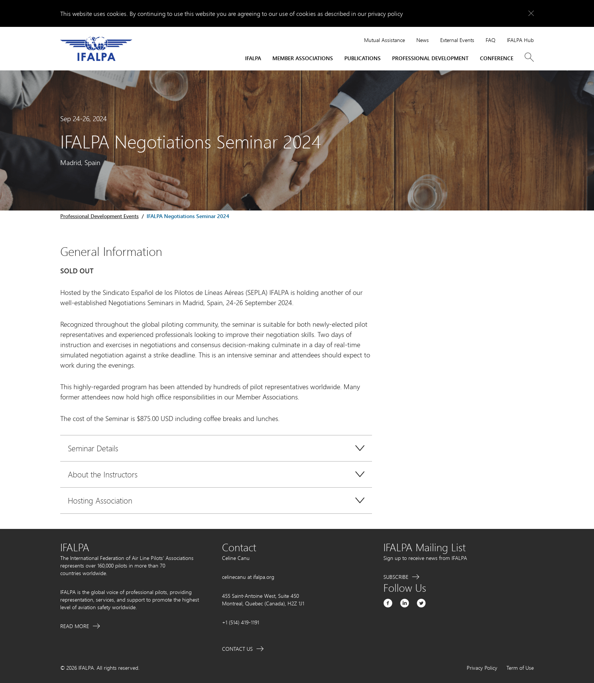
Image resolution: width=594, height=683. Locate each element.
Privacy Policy (482, 668)
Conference (496, 58)
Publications (362, 58)
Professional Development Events (99, 216)
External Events (457, 40)
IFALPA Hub (520, 40)
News (422, 40)
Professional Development (430, 58)
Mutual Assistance (384, 40)
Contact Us (237, 649)
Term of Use (520, 668)
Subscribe (395, 577)
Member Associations (302, 58)
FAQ (491, 40)
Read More (74, 626)
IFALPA (253, 58)
